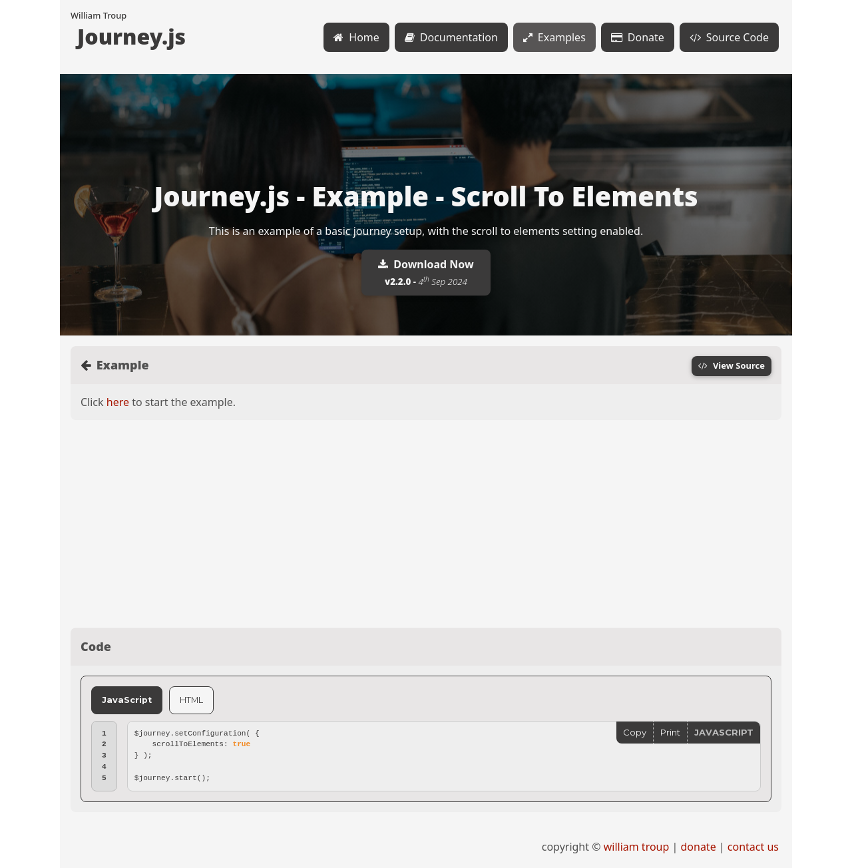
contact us (753, 846)
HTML (191, 700)
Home (356, 37)
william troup (637, 846)
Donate (637, 37)
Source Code (729, 37)
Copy (634, 732)
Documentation (451, 37)
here (117, 402)
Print (670, 732)
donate (698, 846)
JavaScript (127, 700)
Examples (554, 37)
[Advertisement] (426, 524)
